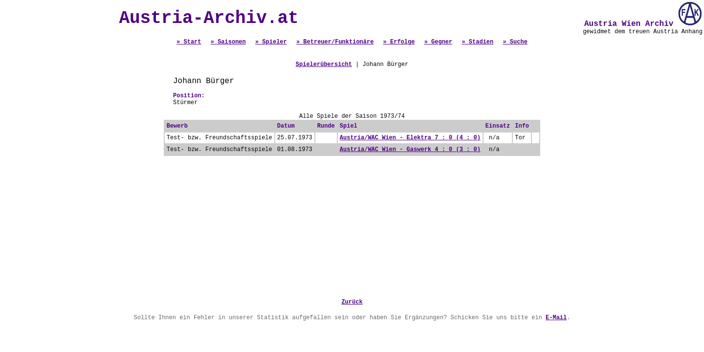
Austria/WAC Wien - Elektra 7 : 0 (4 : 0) (410, 137)
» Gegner (438, 42)
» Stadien (477, 42)
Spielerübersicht (324, 64)
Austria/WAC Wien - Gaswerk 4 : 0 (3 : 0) (410, 149)
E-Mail (556, 317)
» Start (188, 42)
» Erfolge (399, 42)
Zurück (351, 302)
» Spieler (271, 42)
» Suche (515, 42)
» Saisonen (228, 42)
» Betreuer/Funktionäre (335, 42)
